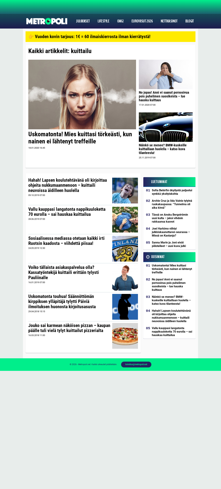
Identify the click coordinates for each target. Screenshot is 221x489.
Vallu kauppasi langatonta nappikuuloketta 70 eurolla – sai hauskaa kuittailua (66, 212)
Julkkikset (83, 21)
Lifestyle (103, 21)
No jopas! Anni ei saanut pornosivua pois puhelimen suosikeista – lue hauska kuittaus (164, 96)
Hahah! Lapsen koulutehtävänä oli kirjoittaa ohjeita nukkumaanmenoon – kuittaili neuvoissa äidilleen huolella (67, 185)
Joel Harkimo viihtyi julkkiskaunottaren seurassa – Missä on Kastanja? (171, 232)
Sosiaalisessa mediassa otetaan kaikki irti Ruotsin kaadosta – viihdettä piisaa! (66, 241)
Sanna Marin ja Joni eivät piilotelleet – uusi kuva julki (169, 244)
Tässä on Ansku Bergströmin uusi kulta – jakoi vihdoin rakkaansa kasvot (170, 218)
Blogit (189, 21)
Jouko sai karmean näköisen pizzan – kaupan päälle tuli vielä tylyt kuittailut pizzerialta (69, 328)
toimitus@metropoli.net (136, 364)
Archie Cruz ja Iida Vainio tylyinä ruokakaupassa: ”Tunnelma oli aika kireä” (172, 204)
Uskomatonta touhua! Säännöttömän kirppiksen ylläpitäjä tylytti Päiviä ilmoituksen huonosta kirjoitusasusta (62, 301)
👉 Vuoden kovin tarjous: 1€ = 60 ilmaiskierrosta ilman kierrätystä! (89, 36)
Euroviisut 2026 (142, 21)
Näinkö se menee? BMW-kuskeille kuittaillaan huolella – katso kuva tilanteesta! (163, 149)
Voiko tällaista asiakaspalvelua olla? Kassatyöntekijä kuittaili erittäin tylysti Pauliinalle (63, 272)
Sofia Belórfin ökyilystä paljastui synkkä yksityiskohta (172, 192)
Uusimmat (158, 256)
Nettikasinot (169, 21)
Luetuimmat (159, 181)
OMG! (120, 21)
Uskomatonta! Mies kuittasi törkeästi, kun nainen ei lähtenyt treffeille (80, 138)
